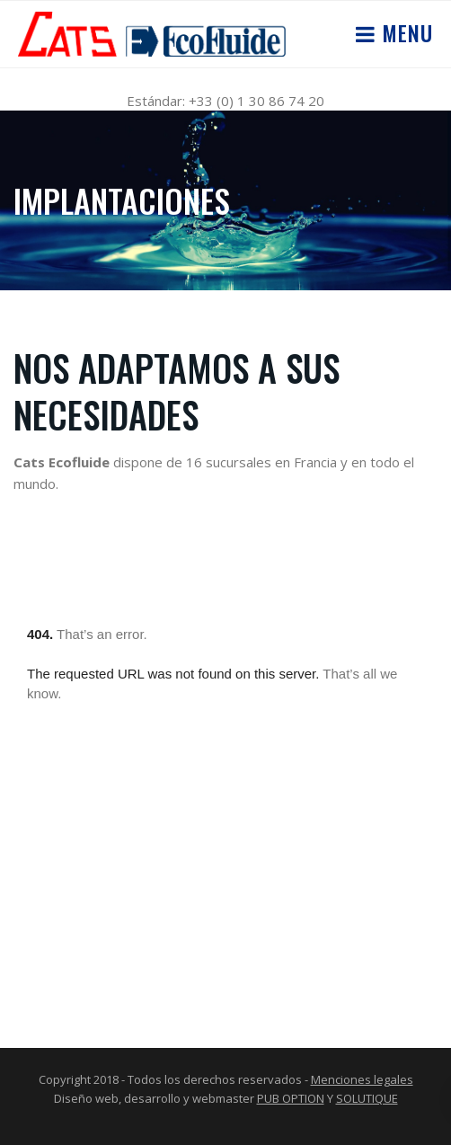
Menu (404, 32)
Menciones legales (362, 1079)
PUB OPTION (290, 1098)
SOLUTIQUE (367, 1098)
